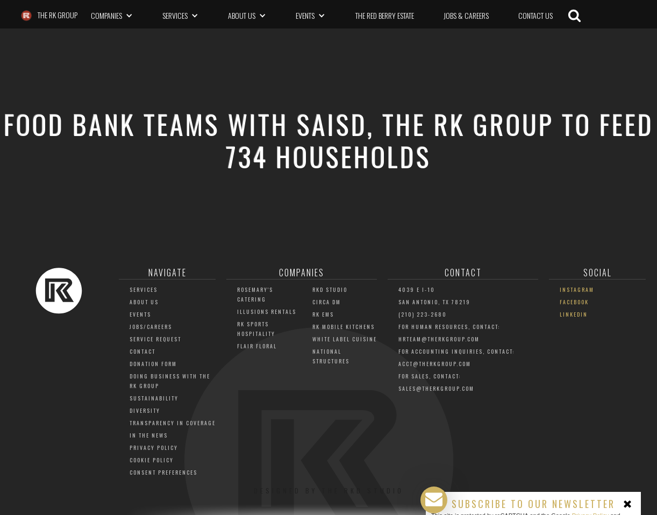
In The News (149, 435)
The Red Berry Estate (384, 15)
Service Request (155, 339)
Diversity (145, 410)
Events (140, 314)
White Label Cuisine (344, 339)
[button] (112, 15)
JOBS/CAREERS (151, 327)
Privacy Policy (154, 448)
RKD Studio (329, 289)
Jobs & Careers (466, 15)
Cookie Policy (152, 460)
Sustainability (154, 398)
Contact (142, 351)
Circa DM (326, 302)
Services (144, 289)
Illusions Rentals (266, 311)
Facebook (574, 302)
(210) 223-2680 (422, 314)
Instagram (577, 289)
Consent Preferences (163, 472)
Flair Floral (257, 346)
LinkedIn (574, 314)
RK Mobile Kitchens (343, 327)
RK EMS (323, 314)
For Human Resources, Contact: (449, 327)
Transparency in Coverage (173, 423)
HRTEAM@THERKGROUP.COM (439, 339)
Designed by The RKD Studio (329, 490)
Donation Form (153, 364)
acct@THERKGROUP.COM (434, 364)
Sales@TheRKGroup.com (436, 388)
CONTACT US (535, 15)
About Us (144, 302)
